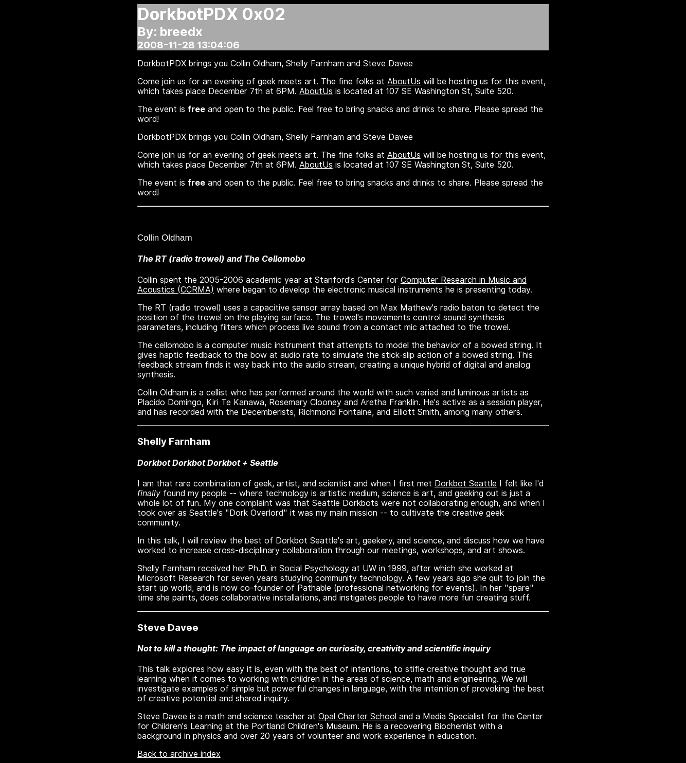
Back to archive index (179, 754)
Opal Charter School (357, 716)
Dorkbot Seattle (466, 483)
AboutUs (404, 81)
